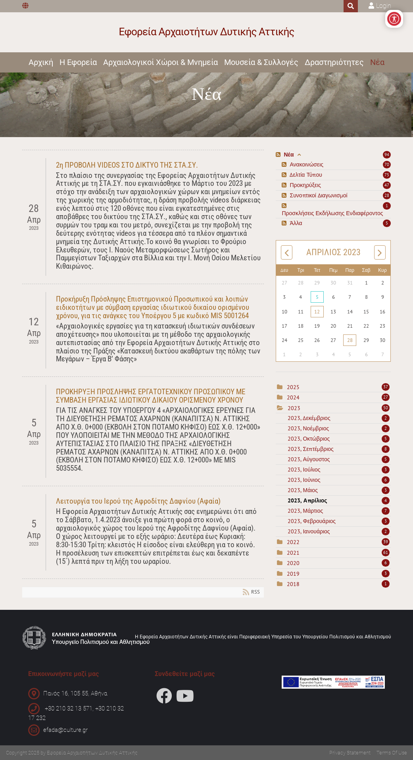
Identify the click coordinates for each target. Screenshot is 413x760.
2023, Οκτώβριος (339, 438)
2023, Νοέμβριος (339, 428)
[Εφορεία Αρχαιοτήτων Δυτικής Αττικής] (206, 32)
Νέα (377, 62)
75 (386, 175)
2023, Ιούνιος (339, 479)
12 (317, 311)
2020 (293, 563)
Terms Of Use (392, 752)
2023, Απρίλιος (339, 500)
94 (386, 154)
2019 (293, 573)
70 (386, 164)
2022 (293, 542)
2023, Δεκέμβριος (339, 418)
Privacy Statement (350, 752)
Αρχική (41, 62)
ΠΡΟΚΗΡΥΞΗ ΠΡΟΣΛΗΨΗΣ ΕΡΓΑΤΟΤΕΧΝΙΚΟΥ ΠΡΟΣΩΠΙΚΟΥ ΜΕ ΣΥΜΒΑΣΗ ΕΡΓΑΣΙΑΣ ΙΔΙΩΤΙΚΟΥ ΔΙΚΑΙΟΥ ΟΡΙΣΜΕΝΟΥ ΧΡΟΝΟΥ (150, 396)
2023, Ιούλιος (339, 469)
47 (386, 185)
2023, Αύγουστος (339, 459)
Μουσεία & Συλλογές (261, 62)
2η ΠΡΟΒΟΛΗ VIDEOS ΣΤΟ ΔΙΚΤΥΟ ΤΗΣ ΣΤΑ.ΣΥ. (127, 165)
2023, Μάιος (339, 490)
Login (383, 6)
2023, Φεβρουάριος (339, 521)
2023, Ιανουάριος (339, 531)
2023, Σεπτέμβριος (339, 449)
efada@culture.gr (65, 729)
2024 (293, 397)
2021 (293, 552)
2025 (293, 387)
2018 (293, 584)
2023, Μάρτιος (339, 510)
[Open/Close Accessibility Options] (394, 19)
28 (386, 195)
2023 (294, 408)
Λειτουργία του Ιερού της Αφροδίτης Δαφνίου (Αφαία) (138, 501)
